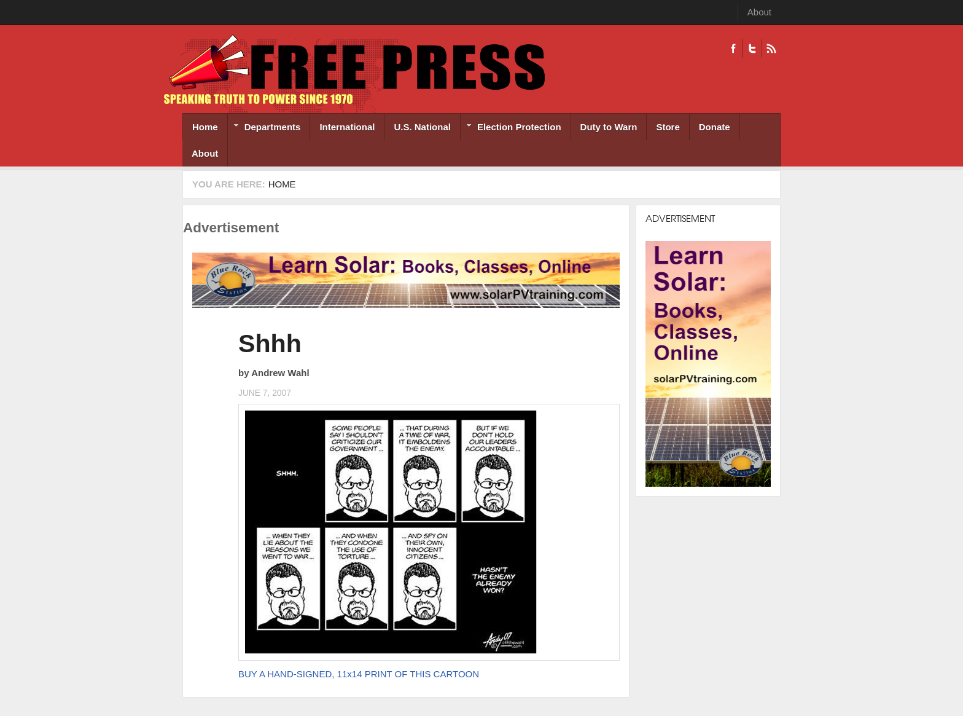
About (759, 12)
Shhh (270, 343)
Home (205, 127)
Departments (264, 128)
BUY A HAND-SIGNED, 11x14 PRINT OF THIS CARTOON (358, 674)
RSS (771, 48)
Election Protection (511, 128)
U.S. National (422, 127)
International (347, 127)
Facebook (733, 48)
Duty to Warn (608, 127)
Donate (714, 127)
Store (667, 127)
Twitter (752, 48)
